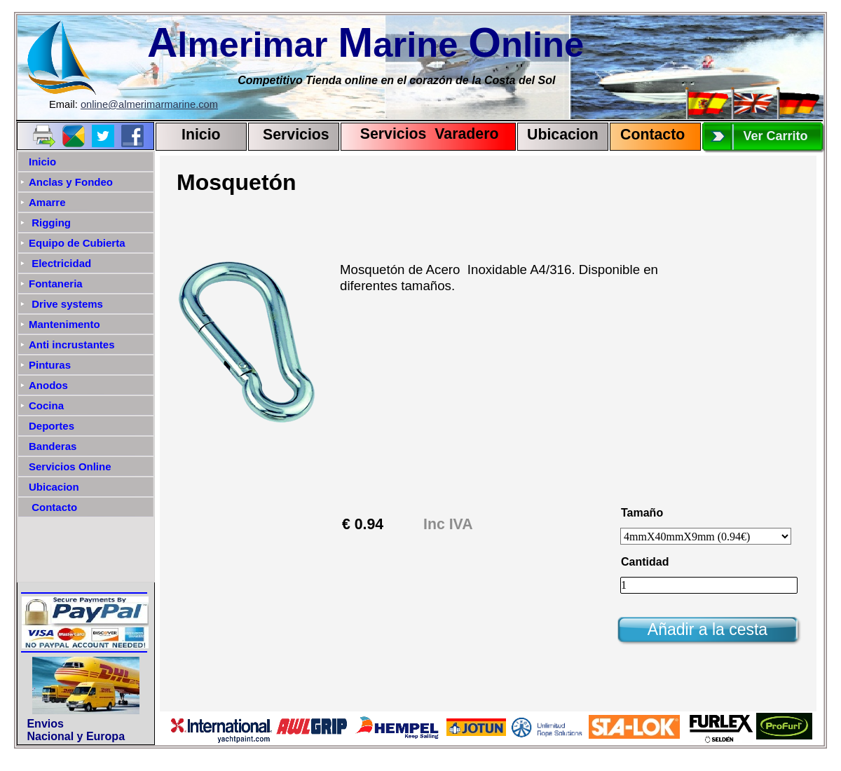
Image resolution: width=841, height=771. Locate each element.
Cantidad (645, 562)
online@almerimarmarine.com (149, 104)
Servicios (296, 134)
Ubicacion (563, 134)
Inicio (201, 134)
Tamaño (642, 513)
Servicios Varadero (423, 133)
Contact (648, 134)
